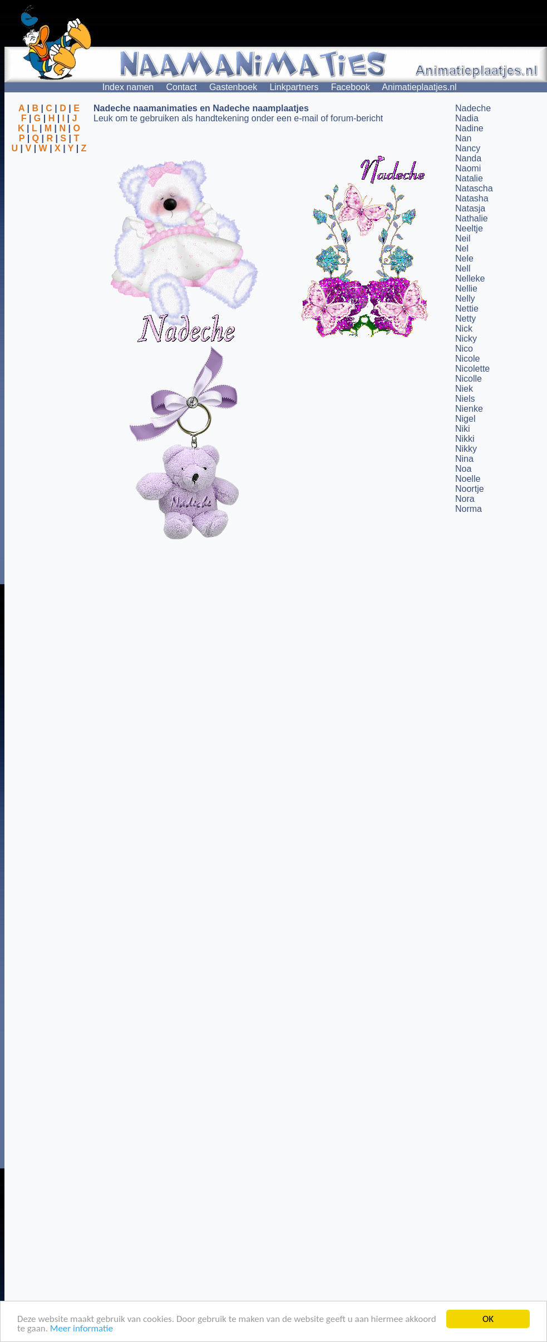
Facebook (350, 87)
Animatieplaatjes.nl (419, 87)
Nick (463, 328)
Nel (462, 248)
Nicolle (468, 378)
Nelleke (470, 278)
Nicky (466, 338)
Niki (462, 428)
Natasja (470, 208)
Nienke (469, 408)
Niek (464, 388)
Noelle (467, 478)
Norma (468, 509)
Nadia (467, 118)
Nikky (466, 448)
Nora (465, 499)
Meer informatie (81, 1329)
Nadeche (473, 108)
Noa (463, 468)
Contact (181, 87)
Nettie (467, 308)
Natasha (472, 198)
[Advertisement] (48, 207)
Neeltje (469, 228)
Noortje (469, 489)
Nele (464, 258)
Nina (464, 458)
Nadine (469, 128)
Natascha (474, 188)
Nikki (465, 438)
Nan (463, 138)
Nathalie (471, 218)
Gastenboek (233, 87)
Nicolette (472, 368)
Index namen (128, 87)
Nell (463, 268)
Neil (463, 238)
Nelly (465, 298)
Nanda (468, 158)
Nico (464, 348)
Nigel (465, 418)
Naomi (468, 168)
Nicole (467, 358)
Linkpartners (293, 87)
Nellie (466, 288)
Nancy (467, 148)
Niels (465, 398)
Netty (465, 318)
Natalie (469, 178)
